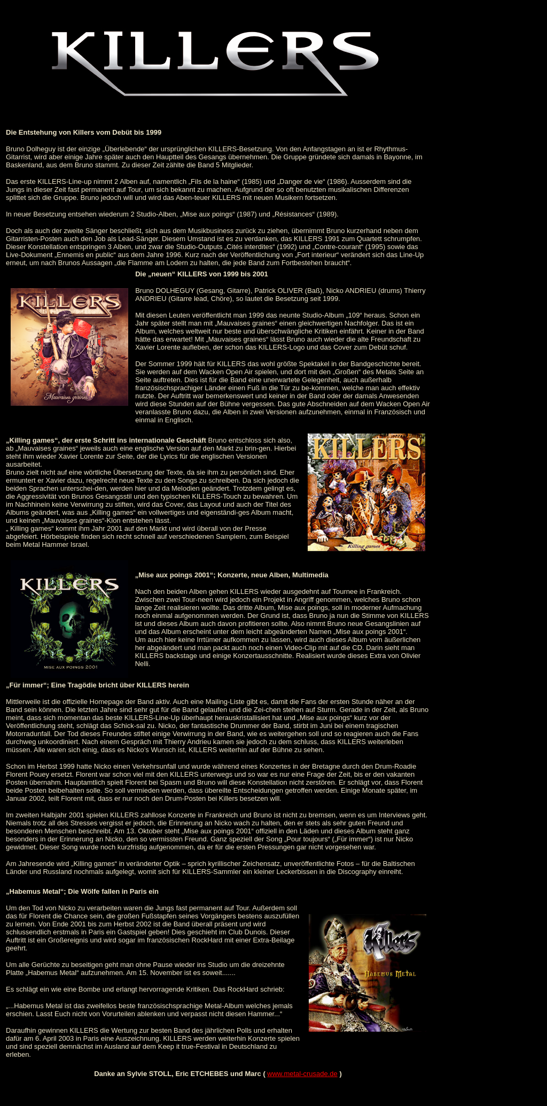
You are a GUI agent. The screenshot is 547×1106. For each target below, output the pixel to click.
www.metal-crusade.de (302, 1074)
